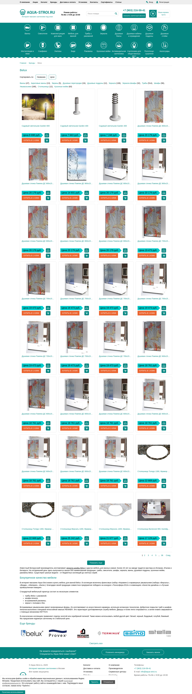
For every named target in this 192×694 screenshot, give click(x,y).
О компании (25, 2)
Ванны (22, 83)
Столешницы (43, 87)
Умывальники (25, 87)
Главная (23, 63)
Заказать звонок (153, 652)
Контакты (94, 2)
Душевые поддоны (95, 83)
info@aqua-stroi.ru (149, 671)
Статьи (118, 2)
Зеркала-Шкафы (129, 83)
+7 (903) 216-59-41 (134, 10)
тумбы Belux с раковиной (35, 596)
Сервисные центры (117, 671)
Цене (52, 77)
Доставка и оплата (68, 2)
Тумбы (144, 83)
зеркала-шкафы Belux (75, 568)
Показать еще (96, 563)
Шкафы (157, 83)
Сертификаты (107, 2)
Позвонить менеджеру (115, 652)
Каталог (44, 2)
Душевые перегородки (72, 83)
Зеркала (112, 83)
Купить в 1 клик (31, 140)
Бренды (53, 2)
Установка (83, 2)
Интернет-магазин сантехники (42, 668)
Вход (151, 2)
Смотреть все (96, 643)
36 (162, 555)
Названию (41, 77)
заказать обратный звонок (134, 16)
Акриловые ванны (38, 83)
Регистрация (164, 2)
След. (168, 555)
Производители (116, 668)
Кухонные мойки (61, 87)
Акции (35, 2)
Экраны (55, 83)
